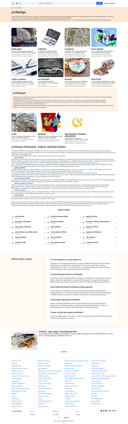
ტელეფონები (89, 169)
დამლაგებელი (15, 381)
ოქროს (13, 18)
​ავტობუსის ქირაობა (43, 396)
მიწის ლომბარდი (19, 195)
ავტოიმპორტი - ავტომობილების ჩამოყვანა (49, 371)
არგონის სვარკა (95, 363)
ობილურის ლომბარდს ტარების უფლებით (56, 174)
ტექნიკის (18, 18)
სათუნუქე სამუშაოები (17, 371)
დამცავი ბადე (15, 398)
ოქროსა (16, 183)
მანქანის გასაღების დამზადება (99, 371)
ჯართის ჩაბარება (42, 381)
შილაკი (13, 396)
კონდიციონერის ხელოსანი (72, 401)
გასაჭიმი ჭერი (68, 388)
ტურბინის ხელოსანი (70, 376)
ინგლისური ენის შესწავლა (45, 393)
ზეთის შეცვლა (95, 366)
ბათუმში (28, 107)
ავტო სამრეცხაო (42, 368)
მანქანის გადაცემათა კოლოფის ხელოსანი (76, 360)
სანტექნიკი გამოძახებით (71, 386)
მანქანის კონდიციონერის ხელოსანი (74, 378)
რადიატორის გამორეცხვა (72, 371)
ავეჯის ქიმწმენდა (95, 401)
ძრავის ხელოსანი (16, 360)
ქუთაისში (33, 107)
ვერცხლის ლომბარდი (27, 183)
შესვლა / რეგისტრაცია (110, 3)
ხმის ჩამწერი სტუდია (96, 398)
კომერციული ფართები (71, 406)
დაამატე (99, 3)
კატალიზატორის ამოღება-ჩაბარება (47, 373)
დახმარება (32, 414)
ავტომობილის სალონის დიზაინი (73, 366)
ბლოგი (77, 411)
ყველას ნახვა (64, 351)
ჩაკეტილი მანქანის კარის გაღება (20, 376)
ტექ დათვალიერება (16, 378)
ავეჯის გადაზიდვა (96, 381)
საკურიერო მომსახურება (18, 383)
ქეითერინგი (94, 396)
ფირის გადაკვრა (69, 368)
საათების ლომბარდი (20, 190)
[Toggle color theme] (66, 417)
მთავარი (13, 7)
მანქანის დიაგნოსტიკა (44, 360)
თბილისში (22, 107)
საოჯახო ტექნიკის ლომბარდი (22, 178)
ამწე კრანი (94, 393)
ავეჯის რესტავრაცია (96, 383)
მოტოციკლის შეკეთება (44, 366)
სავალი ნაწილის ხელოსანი (98, 360)
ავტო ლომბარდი (19, 157)
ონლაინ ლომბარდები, (46, 202)
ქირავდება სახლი (69, 403)
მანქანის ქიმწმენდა (16, 403)
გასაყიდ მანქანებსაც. (39, 164)
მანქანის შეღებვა (16, 366)
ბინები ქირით (41, 403)
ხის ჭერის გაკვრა (96, 388)
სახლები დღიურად (16, 406)
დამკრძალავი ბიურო (17, 401)
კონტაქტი (77, 414)
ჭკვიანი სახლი (42, 391)
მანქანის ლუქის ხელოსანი (45, 378)
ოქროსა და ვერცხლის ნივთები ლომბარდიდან (63, 188)
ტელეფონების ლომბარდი (18, 173)
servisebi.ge (34, 97)
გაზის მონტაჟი (68, 363)
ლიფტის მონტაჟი (69, 391)
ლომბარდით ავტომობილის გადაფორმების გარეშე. (85, 162)
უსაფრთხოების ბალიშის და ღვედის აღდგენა (103, 376)
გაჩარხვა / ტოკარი (43, 363)
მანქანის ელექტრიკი (43, 376)
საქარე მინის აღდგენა (97, 368)
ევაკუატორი (68, 381)
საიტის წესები (56, 414)
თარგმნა (40, 398)
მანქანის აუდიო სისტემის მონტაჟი (100, 378)
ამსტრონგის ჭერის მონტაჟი (18, 391)
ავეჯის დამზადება (69, 383)
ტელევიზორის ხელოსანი (45, 401)
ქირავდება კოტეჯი (43, 406)
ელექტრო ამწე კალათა (71, 393)
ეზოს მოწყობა (42, 386)
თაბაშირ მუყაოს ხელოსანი (45, 388)
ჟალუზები (14, 393)
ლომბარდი (68, 398)
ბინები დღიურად (95, 403)
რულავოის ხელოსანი (17, 373)
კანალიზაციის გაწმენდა (97, 386)
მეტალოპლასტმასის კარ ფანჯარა (20, 388)
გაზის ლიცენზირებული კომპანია (100, 391)
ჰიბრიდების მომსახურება (98, 373)
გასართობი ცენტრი (70, 396)
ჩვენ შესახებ (55, 411)
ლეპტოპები (82, 169)
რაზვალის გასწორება (70, 373)
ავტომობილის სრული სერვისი (19, 368)
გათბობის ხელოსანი (17, 386)
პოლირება (14, 363)
